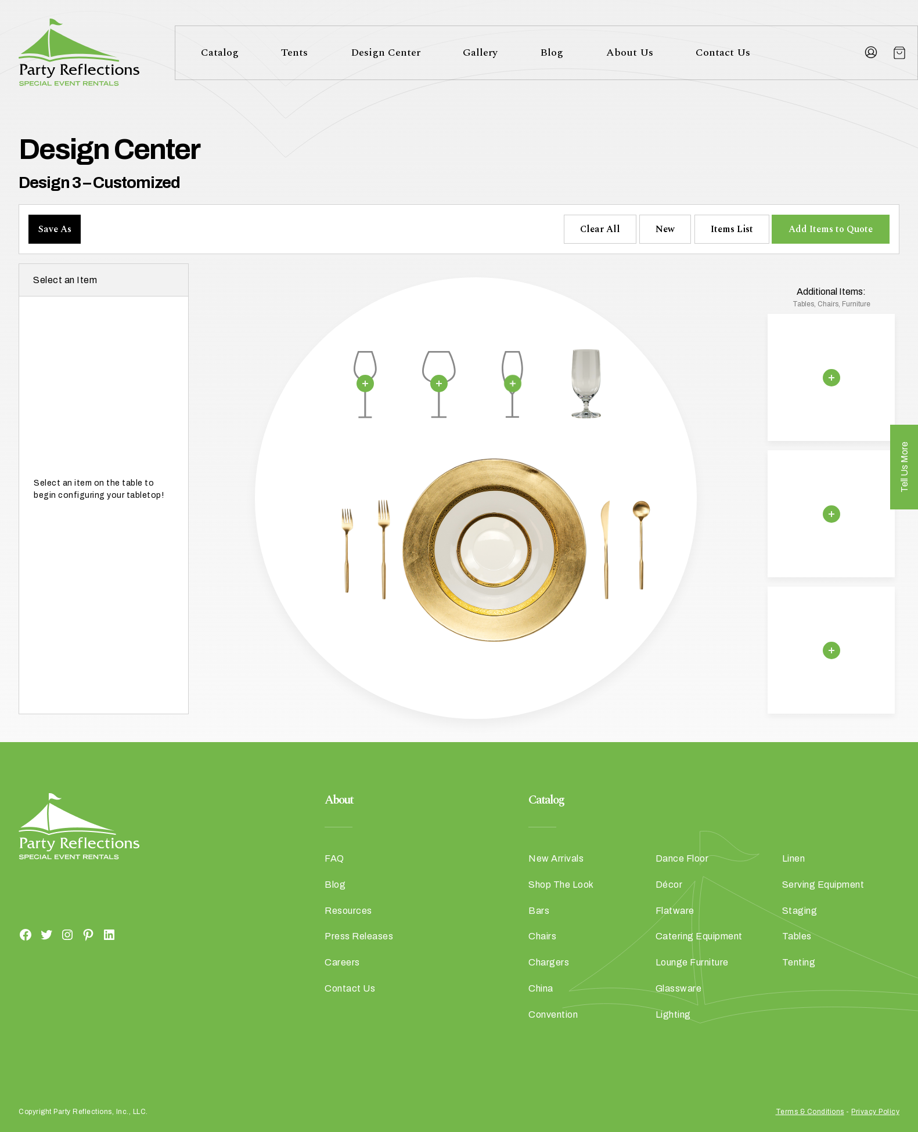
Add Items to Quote (831, 229)
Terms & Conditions (810, 1112)
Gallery (480, 52)
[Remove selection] (365, 383)
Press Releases (359, 936)
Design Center (385, 52)
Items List (732, 229)
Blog (551, 52)
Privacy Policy (875, 1112)
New (665, 229)
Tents (294, 52)
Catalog (220, 52)
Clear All (600, 229)
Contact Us (723, 52)
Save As (54, 229)
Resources (348, 911)
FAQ (334, 858)
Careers (342, 962)
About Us (629, 52)
